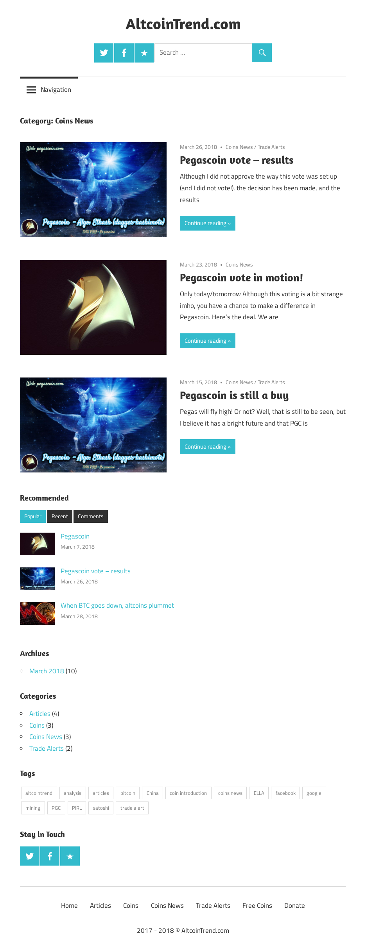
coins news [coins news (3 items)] (230, 793)
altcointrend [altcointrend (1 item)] (38, 793)
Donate (294, 905)
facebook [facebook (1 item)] (286, 793)
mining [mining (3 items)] (32, 808)
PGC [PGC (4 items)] (56, 808)
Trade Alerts (271, 147)
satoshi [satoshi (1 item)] (101, 808)
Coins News (239, 147)
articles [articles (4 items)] (101, 793)
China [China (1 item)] (153, 793)
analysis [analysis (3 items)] (72, 793)
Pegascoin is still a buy (234, 395)
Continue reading (205, 222)
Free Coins (257, 905)
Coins (37, 725)
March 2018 (46, 671)
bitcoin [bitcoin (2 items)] (127, 793)
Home (69, 905)
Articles (39, 713)
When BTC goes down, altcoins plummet (117, 605)
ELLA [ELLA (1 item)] (259, 793)
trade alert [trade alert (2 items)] (132, 808)
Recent (60, 516)
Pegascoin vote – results (237, 159)
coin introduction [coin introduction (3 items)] (188, 793)
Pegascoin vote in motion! (241, 277)
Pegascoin (75, 536)
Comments (91, 516)
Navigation (56, 89)
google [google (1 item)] (314, 793)
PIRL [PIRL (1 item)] (77, 808)
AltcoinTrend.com (183, 23)
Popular (32, 516)
